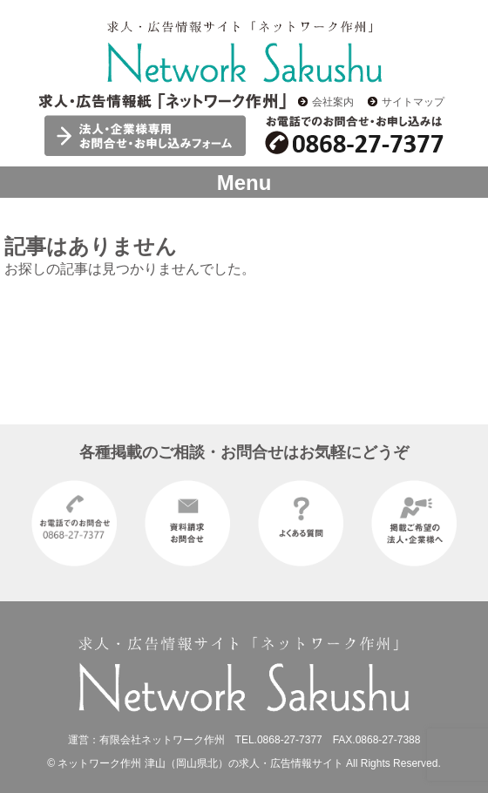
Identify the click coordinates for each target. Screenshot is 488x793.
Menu (244, 182)
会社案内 (333, 102)
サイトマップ (413, 102)
